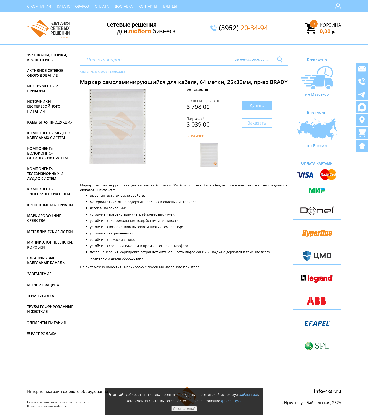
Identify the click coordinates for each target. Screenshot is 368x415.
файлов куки (231, 401)
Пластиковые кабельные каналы (46, 260)
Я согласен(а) (184, 408)
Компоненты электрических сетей (48, 191)
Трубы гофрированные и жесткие (50, 309)
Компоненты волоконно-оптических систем (47, 153)
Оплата (102, 6)
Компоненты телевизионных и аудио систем (45, 173)
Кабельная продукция (50, 122)
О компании (39, 6)
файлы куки (248, 394)
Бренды (170, 6)
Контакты (148, 6)
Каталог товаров (73, 6)
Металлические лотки (50, 231)
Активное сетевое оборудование (45, 73)
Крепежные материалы (50, 205)
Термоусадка (40, 296)
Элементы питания (46, 322)
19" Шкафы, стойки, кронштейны (47, 57)
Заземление (39, 273)
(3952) (243, 28)
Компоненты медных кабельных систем (49, 135)
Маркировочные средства (44, 218)
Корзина (330, 25)
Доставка (124, 6)
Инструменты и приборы (42, 88)
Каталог (85, 71)
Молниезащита (43, 284)
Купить (257, 105)
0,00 (327, 31)
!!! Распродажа (41, 333)
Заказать (257, 123)
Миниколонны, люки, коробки (50, 244)
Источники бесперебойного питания (44, 106)
